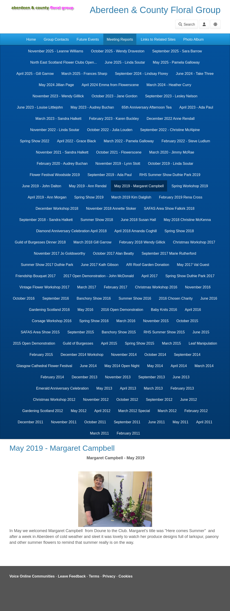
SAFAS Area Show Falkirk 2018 (169, 208)
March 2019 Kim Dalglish (131, 197)
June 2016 (208, 298)
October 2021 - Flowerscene (119, 152)
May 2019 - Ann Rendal (87, 186)
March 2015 (171, 343)
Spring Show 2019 (89, 197)
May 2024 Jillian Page (56, 85)
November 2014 (124, 355)
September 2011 (127, 422)
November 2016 (198, 287)
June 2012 (188, 399)
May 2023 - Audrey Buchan (92, 107)
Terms (94, 576)
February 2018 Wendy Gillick (142, 242)
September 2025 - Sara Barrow (177, 51)
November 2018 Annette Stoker (111, 208)
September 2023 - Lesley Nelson (171, 96)
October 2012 (127, 399)
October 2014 (155, 355)
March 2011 (99, 433)
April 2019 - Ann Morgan (47, 197)
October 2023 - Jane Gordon (114, 96)
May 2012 (78, 411)
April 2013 (128, 388)
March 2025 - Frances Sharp (84, 74)
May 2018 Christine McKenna (187, 220)
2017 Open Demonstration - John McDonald (98, 276)
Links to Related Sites (158, 39)
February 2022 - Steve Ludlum (185, 141)
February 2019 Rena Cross (180, 197)
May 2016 (85, 310)
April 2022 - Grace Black (76, 141)
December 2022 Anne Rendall (171, 118)
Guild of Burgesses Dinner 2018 (40, 242)
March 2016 (125, 321)
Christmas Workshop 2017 (194, 242)
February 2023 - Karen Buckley (114, 118)
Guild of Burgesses (78, 343)
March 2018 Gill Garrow (92, 242)
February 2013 (182, 388)
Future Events (88, 39)
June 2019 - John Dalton (41, 186)
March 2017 (86, 287)
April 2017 (150, 276)
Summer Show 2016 (135, 298)
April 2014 (179, 366)
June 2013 (181, 377)
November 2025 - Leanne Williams (55, 51)
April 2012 (102, 411)
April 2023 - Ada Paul (196, 107)
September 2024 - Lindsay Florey (141, 74)
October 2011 (95, 422)
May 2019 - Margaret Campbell (139, 186)
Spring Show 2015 (139, 343)
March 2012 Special (134, 411)
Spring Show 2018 (179, 231)
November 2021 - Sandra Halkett (62, 152)
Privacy (109, 576)
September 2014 (187, 355)
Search (186, 24)
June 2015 (200, 332)
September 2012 (159, 399)
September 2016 (55, 298)
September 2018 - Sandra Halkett (46, 220)
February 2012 (196, 411)
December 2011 (30, 422)
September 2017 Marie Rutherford (169, 253)
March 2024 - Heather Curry (168, 85)
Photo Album (193, 39)
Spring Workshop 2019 (190, 186)
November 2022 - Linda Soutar (54, 130)
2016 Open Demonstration (122, 310)
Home (31, 39)
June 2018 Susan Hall (138, 220)
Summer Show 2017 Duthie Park (47, 265)
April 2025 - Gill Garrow (35, 74)
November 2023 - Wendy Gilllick (58, 96)
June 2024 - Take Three (195, 74)
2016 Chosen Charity (175, 298)
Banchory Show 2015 (119, 332)
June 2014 (88, 366)
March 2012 (167, 411)
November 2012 (96, 399)
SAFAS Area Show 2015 (40, 332)
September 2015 (80, 332)
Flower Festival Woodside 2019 (55, 175)
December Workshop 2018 (56, 208)
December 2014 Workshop (82, 355)
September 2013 (151, 377)
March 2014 (204, 366)
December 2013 (84, 377)
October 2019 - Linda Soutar (170, 163)
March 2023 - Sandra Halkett (58, 118)
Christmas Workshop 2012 (54, 399)
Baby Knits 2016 (164, 310)
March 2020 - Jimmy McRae (171, 152)
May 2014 (155, 366)
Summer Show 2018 (96, 220)
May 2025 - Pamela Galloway (176, 62)
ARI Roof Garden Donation (147, 265)
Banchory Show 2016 (94, 298)
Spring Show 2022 (34, 141)
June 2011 (156, 422)
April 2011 (204, 422)
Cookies (126, 576)
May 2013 (104, 388)
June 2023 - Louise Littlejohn (40, 107)
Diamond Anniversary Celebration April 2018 (71, 231)
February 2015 (41, 355)
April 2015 (109, 343)
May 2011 (180, 422)
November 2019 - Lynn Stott (117, 163)
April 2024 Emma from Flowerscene (110, 85)
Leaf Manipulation (203, 343)
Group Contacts (56, 39)
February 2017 (115, 287)
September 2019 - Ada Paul (110, 175)
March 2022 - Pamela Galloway (129, 141)
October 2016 (24, 298)
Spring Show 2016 (94, 321)
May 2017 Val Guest (193, 265)
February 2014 (52, 377)
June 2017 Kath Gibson (99, 265)
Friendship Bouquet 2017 (35, 276)
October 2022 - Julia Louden (109, 130)
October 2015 (187, 321)
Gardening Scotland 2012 (42, 411)
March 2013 (153, 388)
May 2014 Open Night (121, 366)
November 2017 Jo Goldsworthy (59, 253)
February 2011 (128, 433)
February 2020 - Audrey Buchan (62, 163)
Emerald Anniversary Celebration (62, 388)
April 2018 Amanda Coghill (135, 231)
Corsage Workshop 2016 (52, 321)
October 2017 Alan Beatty (113, 253)
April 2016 (193, 310)
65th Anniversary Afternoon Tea (147, 107)
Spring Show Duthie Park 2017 (190, 276)
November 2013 (118, 377)
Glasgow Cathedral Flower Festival (44, 366)
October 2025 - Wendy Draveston (117, 51)
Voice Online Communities (32, 576)
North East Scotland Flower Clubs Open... (63, 62)
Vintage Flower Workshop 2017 (44, 287)
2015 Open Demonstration (34, 343)
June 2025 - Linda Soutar (125, 62)
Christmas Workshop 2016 (156, 287)
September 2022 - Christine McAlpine (170, 130)
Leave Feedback (72, 576)
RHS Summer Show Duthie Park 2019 (169, 175)
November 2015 (156, 321)
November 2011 (64, 422)
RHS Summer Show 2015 (164, 332)
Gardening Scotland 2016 (49, 310)
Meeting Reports (120, 39)
